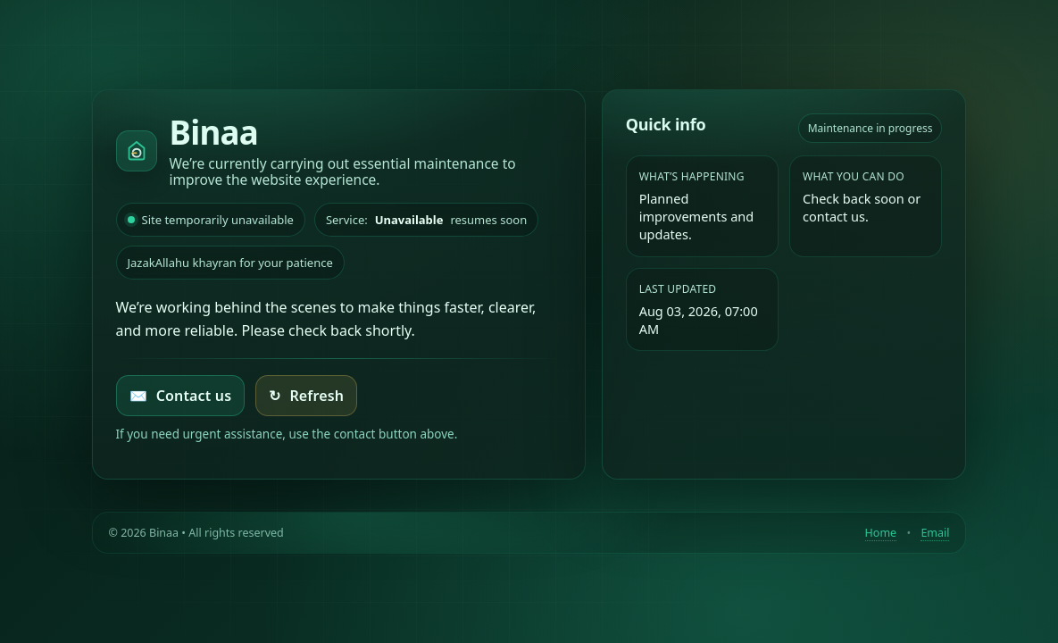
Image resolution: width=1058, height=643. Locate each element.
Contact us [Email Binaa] (180, 395)
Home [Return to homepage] (881, 532)
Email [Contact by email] (935, 532)
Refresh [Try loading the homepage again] (306, 395)
